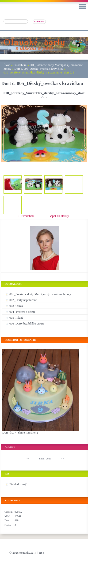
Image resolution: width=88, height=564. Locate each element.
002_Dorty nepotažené (23, 300)
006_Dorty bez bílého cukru (26, 323)
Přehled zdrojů (18, 484)
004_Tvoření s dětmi (22, 311)
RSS (41, 552)
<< (28, 458)
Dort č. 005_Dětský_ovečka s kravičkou (38, 68)
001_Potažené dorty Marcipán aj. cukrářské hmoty (40, 294)
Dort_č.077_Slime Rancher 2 (20, 432)
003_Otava (16, 306)
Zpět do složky (59, 216)
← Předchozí (26, 216)
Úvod (7, 65)
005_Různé (16, 317)
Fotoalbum (20, 65)
